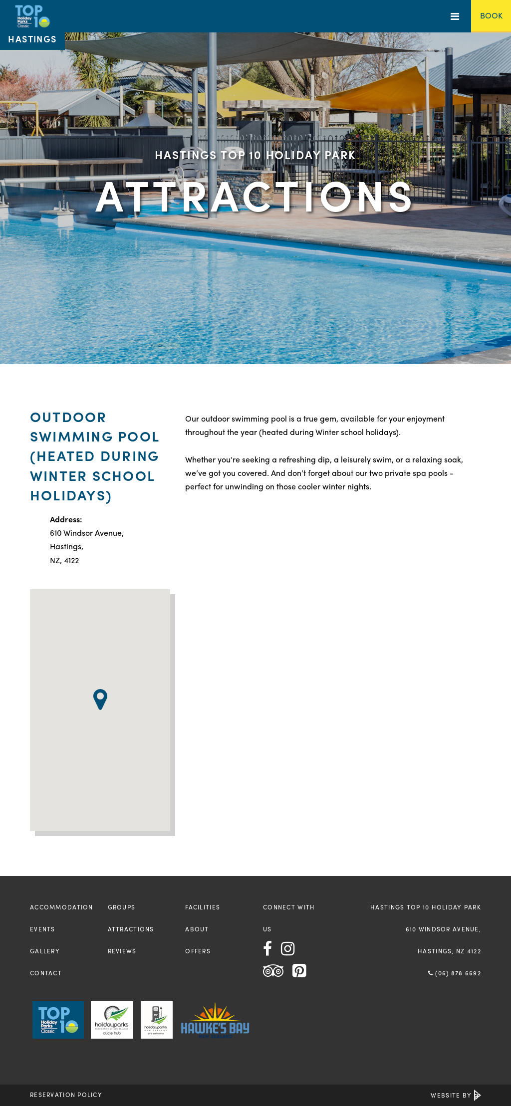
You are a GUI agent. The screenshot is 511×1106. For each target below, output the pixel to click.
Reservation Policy (66, 1094)
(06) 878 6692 (454, 972)
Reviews (122, 950)
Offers (198, 950)
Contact (46, 972)
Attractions (131, 928)
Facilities (202, 906)
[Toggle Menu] (455, 16)
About (197, 928)
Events (42, 928)
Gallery (45, 950)
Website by (456, 1095)
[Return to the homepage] (32, 25)
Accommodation (61, 906)
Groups (122, 906)
